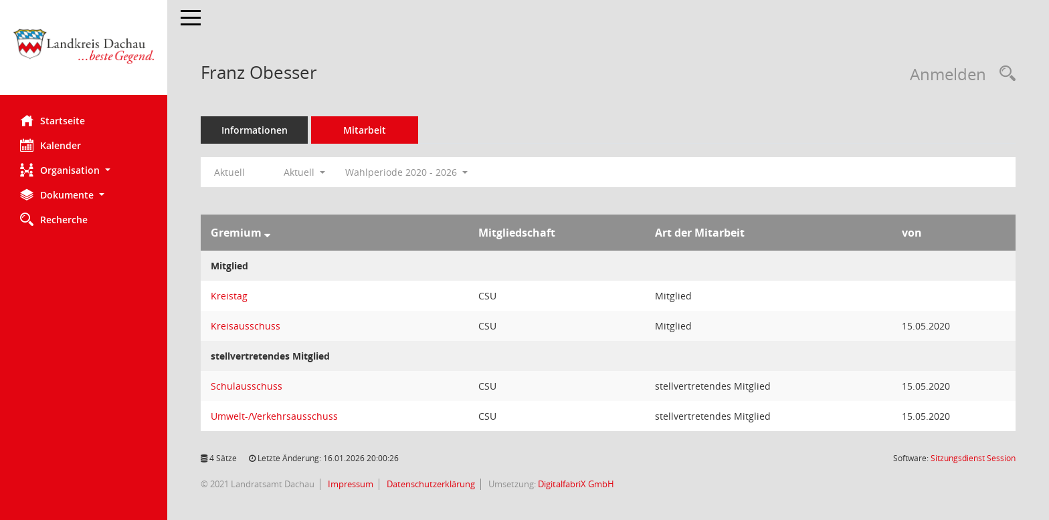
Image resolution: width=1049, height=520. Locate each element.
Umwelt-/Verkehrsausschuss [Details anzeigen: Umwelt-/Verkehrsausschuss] (274, 416)
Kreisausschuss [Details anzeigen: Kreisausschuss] (245, 325)
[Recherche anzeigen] (1004, 74)
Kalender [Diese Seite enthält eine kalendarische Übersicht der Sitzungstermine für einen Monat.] (50, 145)
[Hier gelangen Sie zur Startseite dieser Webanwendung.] (83, 52)
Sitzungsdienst (973, 458)
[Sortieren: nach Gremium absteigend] (267, 232)
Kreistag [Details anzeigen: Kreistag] (229, 295)
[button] (83, 170)
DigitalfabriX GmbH (576, 484)
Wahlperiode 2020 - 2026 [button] (406, 172)
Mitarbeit (364, 130)
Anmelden (948, 74)
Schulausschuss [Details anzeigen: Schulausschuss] (246, 386)
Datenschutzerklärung (430, 484)
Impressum (349, 484)
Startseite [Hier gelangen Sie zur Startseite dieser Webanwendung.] (52, 120)
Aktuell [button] (304, 172)
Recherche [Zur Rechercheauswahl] (54, 219)
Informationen (254, 130)
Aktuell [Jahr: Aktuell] (229, 172)
